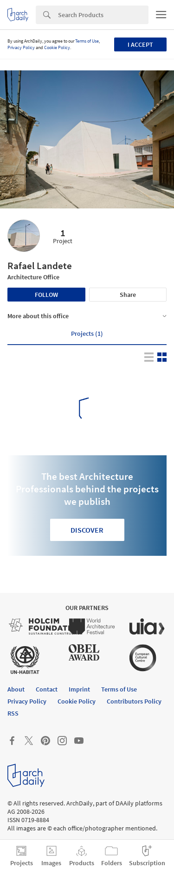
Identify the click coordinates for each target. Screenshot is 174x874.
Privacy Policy (21, 47)
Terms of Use (87, 41)
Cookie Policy (57, 47)
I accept (140, 44)
